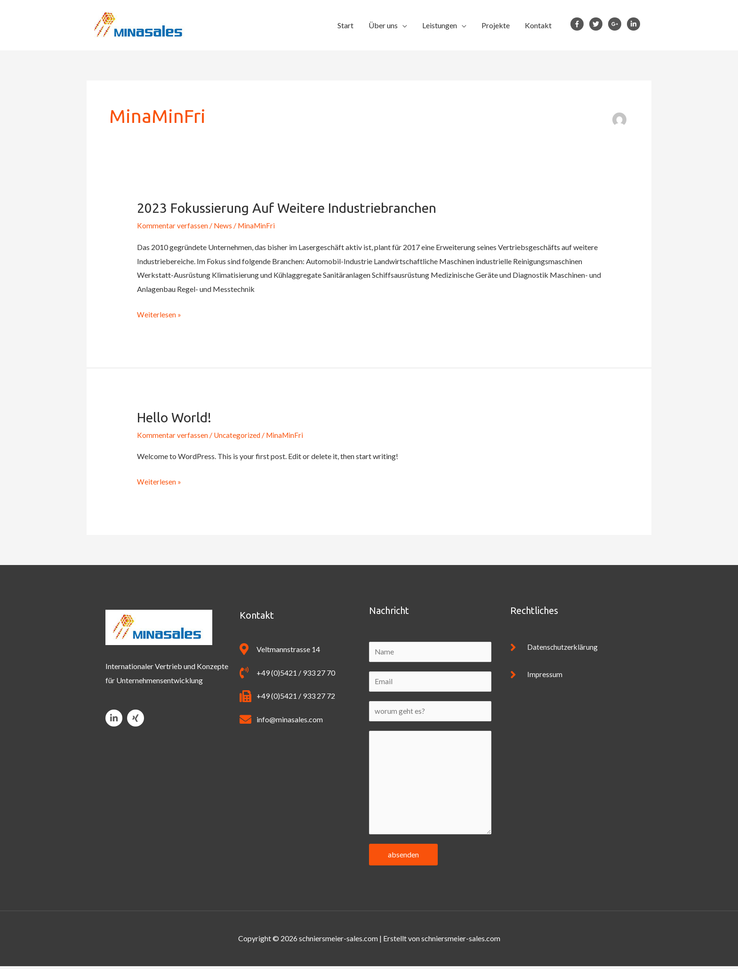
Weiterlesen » (159, 313)
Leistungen (439, 25)
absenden (403, 857)
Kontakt (538, 25)
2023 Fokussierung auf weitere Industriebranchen (297, 208)
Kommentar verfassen (172, 225)
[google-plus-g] (617, 24)
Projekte (495, 25)
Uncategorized (238, 434)
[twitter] (598, 24)
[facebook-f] (579, 24)
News (223, 225)
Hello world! (177, 417)
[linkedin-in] (635, 24)
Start (345, 25)
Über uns (383, 25)
